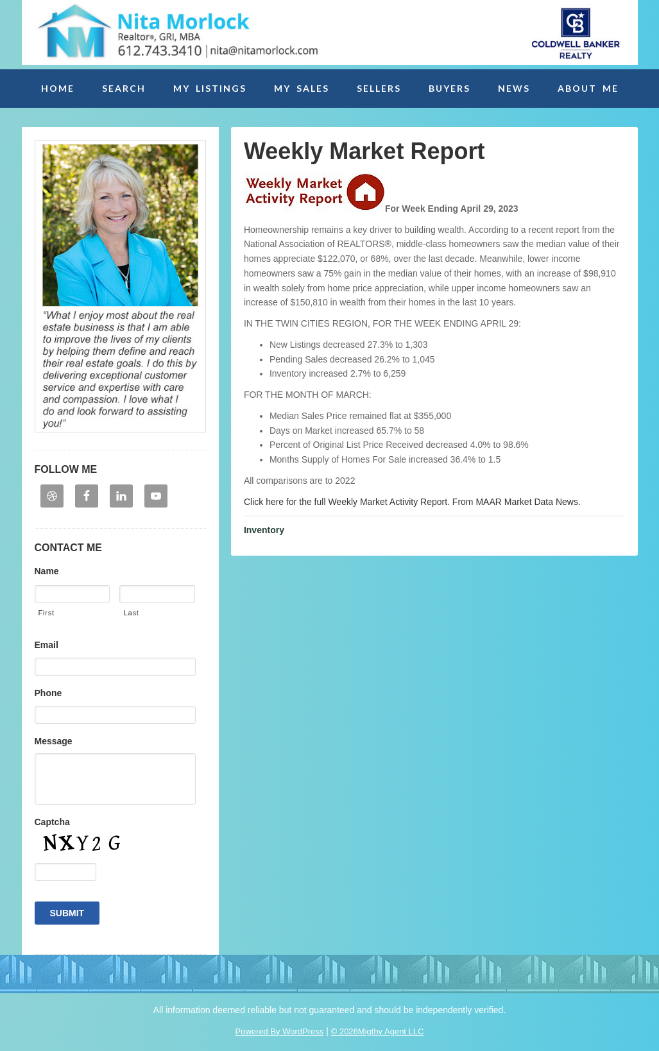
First (47, 613)
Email (46, 645)
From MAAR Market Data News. (515, 502)
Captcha (52, 822)
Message (54, 741)
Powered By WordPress (279, 1031)
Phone (48, 693)
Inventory (264, 530)
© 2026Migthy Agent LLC (377, 1031)
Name (47, 571)
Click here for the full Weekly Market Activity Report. (347, 502)
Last (131, 613)
